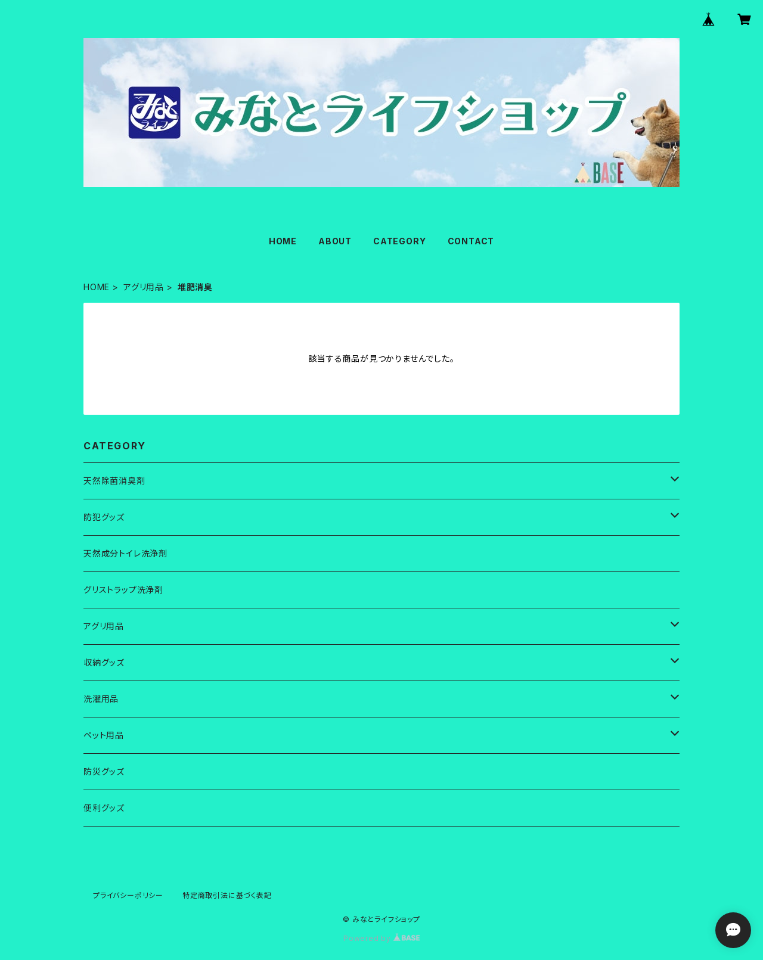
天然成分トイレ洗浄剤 (125, 553)
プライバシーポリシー (128, 895)
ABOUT (335, 241)
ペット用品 (103, 735)
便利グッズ (104, 808)
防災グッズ (104, 771)
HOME (283, 241)
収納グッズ (104, 662)
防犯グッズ (104, 517)
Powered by (381, 938)
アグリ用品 (143, 287)
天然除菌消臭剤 (114, 481)
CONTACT (471, 241)
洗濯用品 (101, 699)
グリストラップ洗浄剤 (123, 590)
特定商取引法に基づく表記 (227, 895)
